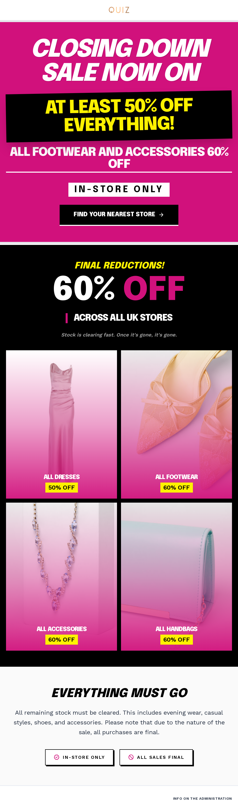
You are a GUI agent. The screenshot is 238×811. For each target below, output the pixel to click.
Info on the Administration (202, 798)
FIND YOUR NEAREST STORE (119, 214)
